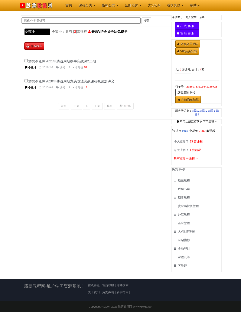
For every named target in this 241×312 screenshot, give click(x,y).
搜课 (146, 20)
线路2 (203, 110)
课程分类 (87, 5)
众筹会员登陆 (187, 44)
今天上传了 (187, 150)
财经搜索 (122, 285)
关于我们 (94, 292)
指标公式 (110, 5)
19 (85, 87)
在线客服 (94, 285)
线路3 (211, 110)
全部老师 (133, 5)
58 (85, 67)
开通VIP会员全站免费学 (109, 31)
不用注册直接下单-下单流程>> (197, 121)
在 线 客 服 (187, 26)
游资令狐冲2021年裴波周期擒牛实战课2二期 (62, 61)
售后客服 (108, 285)
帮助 (195, 5)
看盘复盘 (175, 5)
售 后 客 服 (187, 33)
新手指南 (122, 292)
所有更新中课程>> (186, 158)
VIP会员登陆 (187, 51)
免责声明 (108, 292)
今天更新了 (188, 141)
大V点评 (154, 5)
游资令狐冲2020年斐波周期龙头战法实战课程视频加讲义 (71, 81)
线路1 (195, 110)
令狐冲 (30, 31)
